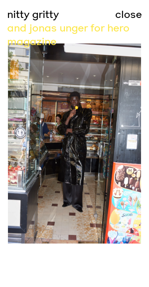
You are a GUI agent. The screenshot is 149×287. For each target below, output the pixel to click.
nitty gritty (33, 15)
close (128, 15)
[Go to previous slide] (37, 143)
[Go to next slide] (112, 143)
